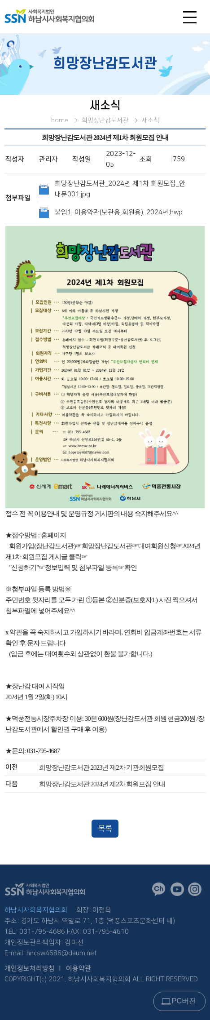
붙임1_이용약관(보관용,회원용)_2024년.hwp (119, 212)
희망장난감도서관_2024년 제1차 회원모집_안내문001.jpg (120, 189)
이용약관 (78, 968)
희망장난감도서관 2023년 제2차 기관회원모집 (101, 767)
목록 (105, 829)
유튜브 (179, 891)
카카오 (161, 892)
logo (63, 16)
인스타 (197, 891)
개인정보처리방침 (29, 968)
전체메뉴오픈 (192, 19)
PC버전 (184, 1001)
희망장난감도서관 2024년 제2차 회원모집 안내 (102, 784)
